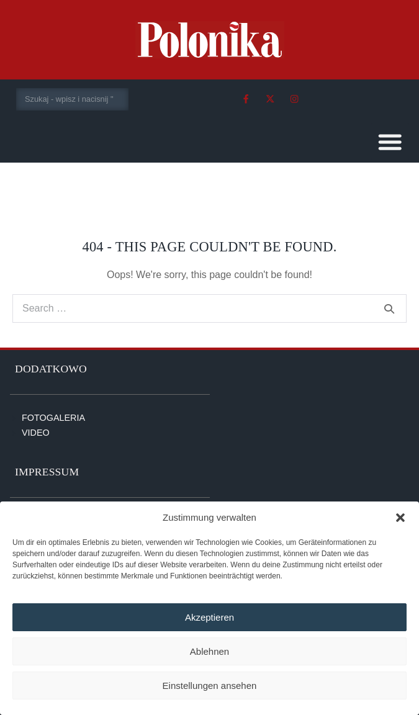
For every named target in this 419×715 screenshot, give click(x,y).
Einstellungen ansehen (210, 685)
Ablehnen (209, 651)
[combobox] (72, 99)
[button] (400, 517)
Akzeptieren (209, 617)
